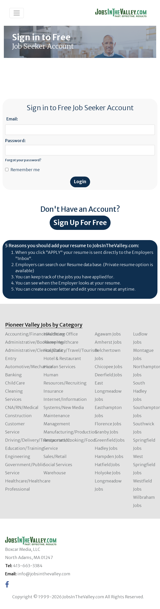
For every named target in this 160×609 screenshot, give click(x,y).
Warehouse (55, 472)
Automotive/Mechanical (29, 366)
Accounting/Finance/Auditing (35, 334)
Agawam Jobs (108, 334)
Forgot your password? (23, 160)
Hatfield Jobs (107, 464)
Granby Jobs (106, 431)
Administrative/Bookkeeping (34, 342)
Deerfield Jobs (108, 374)
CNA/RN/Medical (21, 407)
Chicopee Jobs (108, 366)
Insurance (53, 391)
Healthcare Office (61, 334)
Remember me (25, 169)
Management (57, 423)
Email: (12, 118)
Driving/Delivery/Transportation (38, 440)
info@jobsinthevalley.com (43, 573)
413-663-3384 (27, 565)
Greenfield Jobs (110, 440)
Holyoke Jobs (108, 472)
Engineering (17, 456)
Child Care (15, 383)
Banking (13, 374)
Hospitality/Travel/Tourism (71, 350)
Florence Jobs (108, 423)
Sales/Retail (55, 456)
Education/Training (24, 448)
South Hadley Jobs (140, 391)
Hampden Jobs (109, 456)
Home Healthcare (61, 342)
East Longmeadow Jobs (108, 391)
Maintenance (57, 415)
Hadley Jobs (106, 448)
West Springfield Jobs (144, 464)
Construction (18, 415)
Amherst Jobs (108, 342)
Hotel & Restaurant (62, 358)
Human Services (60, 366)
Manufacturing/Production (70, 431)
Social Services (58, 464)
